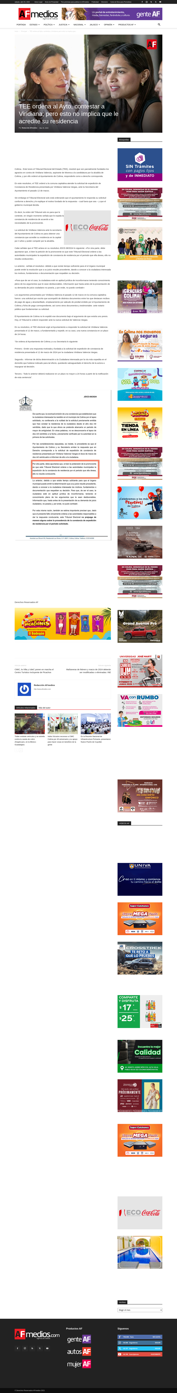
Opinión (109, 25)
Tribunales (67, 100)
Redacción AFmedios (29, 128)
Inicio (16, 31)
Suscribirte (155, 1354)
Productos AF (127, 25)
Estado (35, 25)
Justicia (64, 25)
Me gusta (156, 1337)
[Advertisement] (140, 753)
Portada (21, 25)
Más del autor (44, 708)
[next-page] (21, 750)
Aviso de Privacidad (51, 2)
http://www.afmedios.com (42, 689)
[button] (159, 25)
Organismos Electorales (54, 100)
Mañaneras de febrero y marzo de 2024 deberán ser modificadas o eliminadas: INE (88, 670)
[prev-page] (16, 750)
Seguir (157, 1343)
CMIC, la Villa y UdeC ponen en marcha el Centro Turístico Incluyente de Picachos (34, 670)
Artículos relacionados (25, 708)
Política (49, 25)
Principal (24, 31)
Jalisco (95, 25)
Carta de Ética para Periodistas (120, 2)
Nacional (80, 25)
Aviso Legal (38, 2)
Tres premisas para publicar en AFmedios (75, 2)
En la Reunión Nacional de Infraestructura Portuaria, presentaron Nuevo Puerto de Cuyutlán (96, 739)
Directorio (104, 2)
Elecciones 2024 (39, 100)
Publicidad (95, 2)
